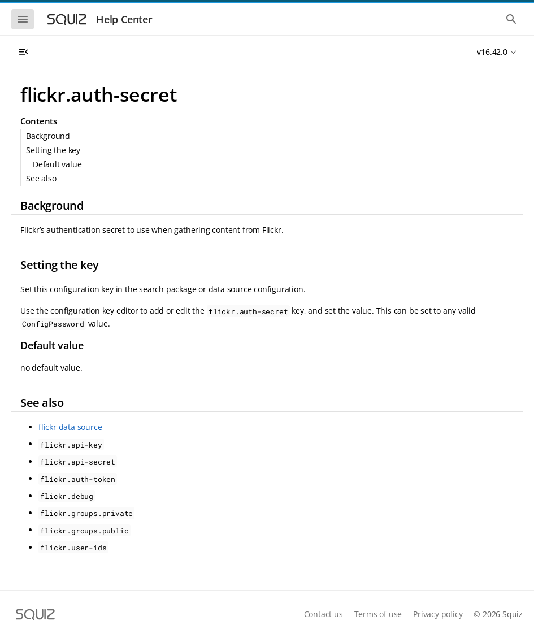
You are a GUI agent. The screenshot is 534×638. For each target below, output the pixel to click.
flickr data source (70, 427)
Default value (57, 164)
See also (41, 178)
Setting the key (53, 150)
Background (48, 136)
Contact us (323, 614)
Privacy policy (437, 614)
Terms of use (378, 614)
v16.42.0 (492, 51)
